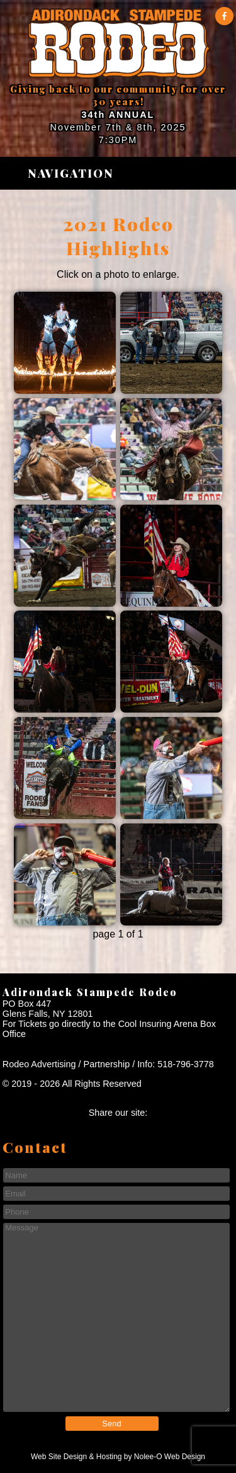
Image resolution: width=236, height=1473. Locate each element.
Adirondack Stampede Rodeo (90, 992)
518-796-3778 (185, 1064)
